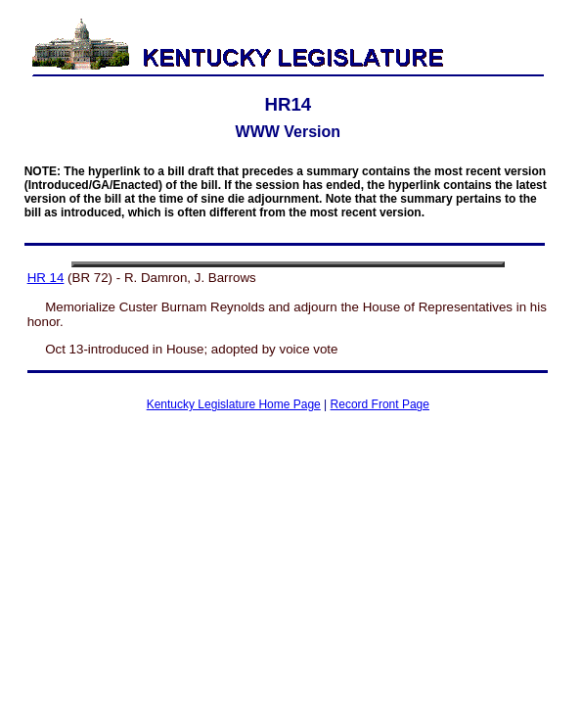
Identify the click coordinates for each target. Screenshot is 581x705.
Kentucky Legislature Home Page (234, 404)
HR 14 (46, 277)
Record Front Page (380, 404)
